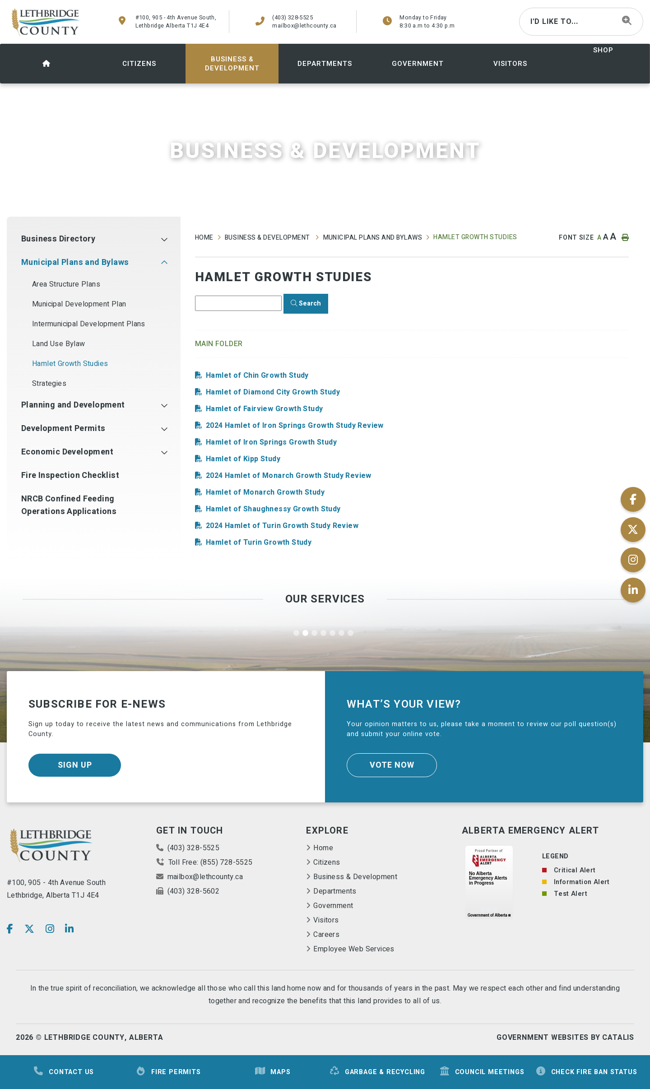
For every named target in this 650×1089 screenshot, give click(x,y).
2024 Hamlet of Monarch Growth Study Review (288, 475)
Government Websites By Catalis (565, 1037)
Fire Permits (168, 1071)
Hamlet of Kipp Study (243, 459)
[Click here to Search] (305, 304)
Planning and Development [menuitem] (73, 405)
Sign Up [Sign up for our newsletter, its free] (75, 765)
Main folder (219, 343)
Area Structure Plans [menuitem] (66, 284)
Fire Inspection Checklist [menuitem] (70, 475)
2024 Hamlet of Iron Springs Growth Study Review (295, 425)
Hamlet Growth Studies (475, 237)
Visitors (326, 920)
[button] (164, 239)
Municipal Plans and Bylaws (372, 237)
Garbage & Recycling (377, 1071)
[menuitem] (46, 63)
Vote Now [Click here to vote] (392, 765)
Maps (272, 1071)
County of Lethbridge (46, 22)
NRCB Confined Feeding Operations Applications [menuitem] (68, 505)
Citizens (326, 862)
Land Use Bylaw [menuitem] (58, 343)
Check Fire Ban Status (586, 1071)
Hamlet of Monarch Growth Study (265, 492)
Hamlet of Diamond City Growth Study (273, 392)
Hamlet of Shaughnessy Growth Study (273, 509)
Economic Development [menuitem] (67, 452)
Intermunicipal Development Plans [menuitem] (88, 324)
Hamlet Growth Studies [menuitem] (70, 363)
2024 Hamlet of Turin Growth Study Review (282, 525)
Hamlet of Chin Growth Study (257, 375)
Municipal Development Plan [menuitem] (79, 304)
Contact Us (63, 1071)
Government (333, 905)
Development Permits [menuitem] (63, 428)
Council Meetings (482, 1071)
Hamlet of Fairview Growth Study (264, 408)
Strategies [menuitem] (49, 383)
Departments (334, 891)
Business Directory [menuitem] (58, 239)
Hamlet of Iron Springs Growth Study (271, 442)
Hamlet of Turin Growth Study (258, 542)
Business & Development (268, 237)
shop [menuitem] (603, 50)
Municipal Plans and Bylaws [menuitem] (75, 262)
